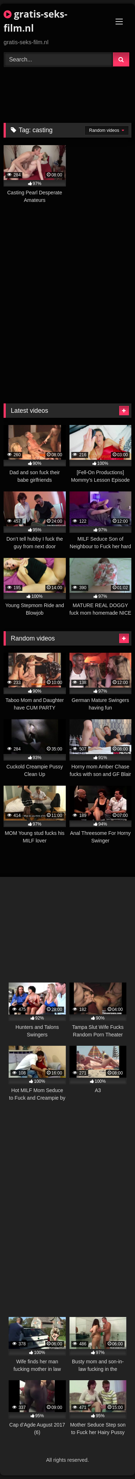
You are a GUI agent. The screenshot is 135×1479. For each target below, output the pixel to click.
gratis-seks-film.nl (35, 21)
